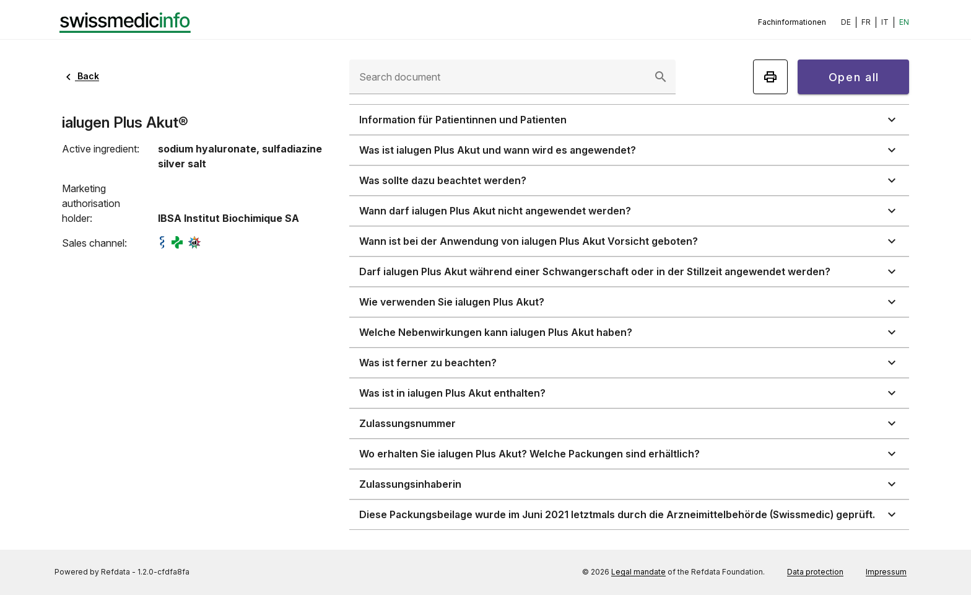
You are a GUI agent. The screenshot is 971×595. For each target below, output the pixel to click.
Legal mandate (638, 571)
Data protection (815, 571)
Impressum (886, 571)
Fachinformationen (792, 22)
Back (80, 76)
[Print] (770, 77)
